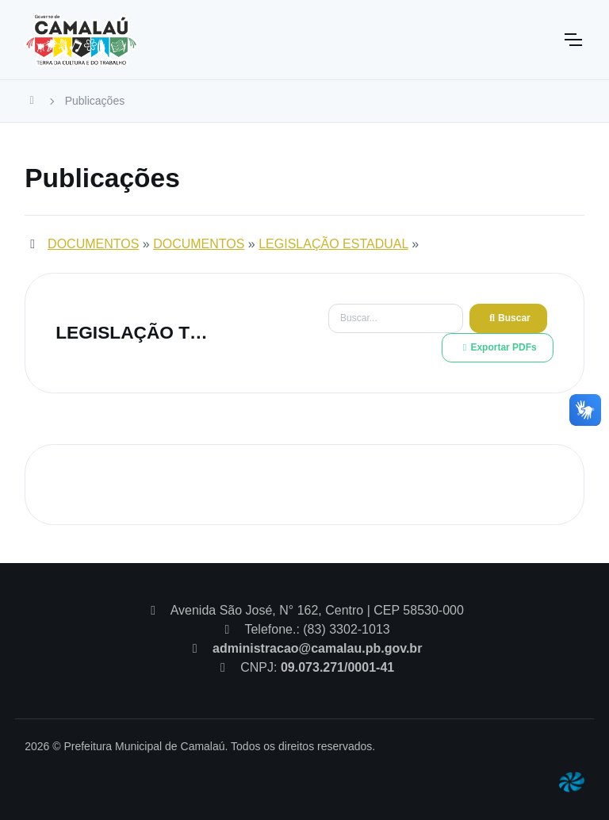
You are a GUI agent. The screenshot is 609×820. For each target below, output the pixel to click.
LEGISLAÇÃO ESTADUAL (333, 244)
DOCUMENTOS (93, 244)
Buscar (508, 318)
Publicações (95, 100)
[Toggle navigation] (572, 39)
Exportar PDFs (497, 347)
